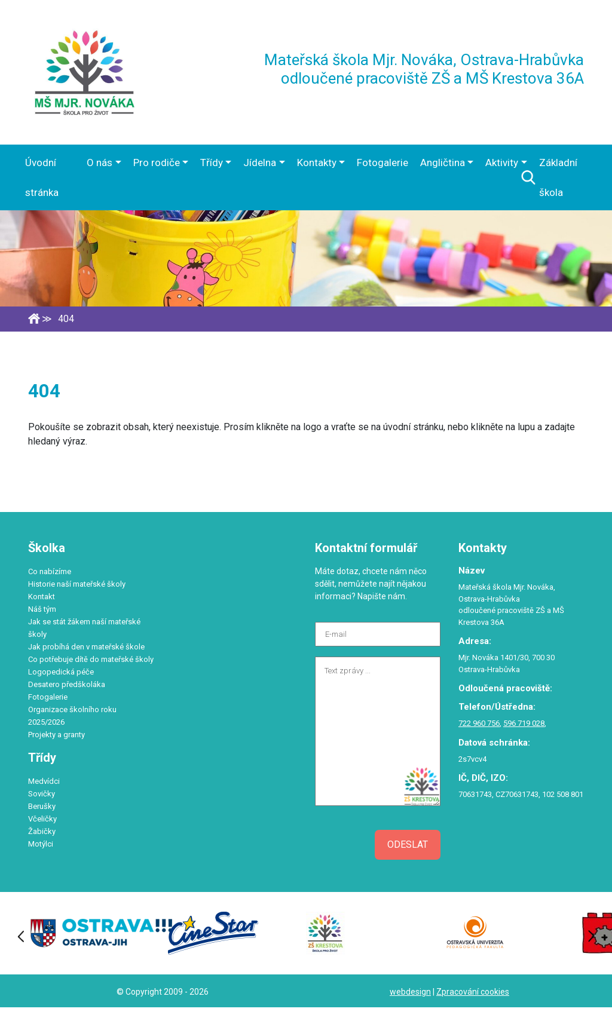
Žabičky (42, 831)
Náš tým (42, 609)
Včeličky (42, 818)
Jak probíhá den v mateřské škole (86, 646)
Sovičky (41, 793)
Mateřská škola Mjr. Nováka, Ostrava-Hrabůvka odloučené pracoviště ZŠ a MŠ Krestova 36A (424, 69)
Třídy (211, 162)
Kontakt (41, 596)
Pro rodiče (156, 162)
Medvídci (44, 781)
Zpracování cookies (472, 992)
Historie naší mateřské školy (77, 584)
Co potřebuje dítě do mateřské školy (91, 659)
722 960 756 (479, 723)
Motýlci (40, 843)
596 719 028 (523, 723)
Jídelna (259, 162)
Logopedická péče (61, 671)
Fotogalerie (382, 162)
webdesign (410, 992)
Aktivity (501, 162)
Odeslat (407, 844)
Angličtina (442, 162)
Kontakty (316, 162)
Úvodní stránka (42, 177)
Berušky (42, 806)
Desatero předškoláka (66, 684)
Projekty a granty (56, 734)
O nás (99, 162)
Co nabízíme (49, 571)
